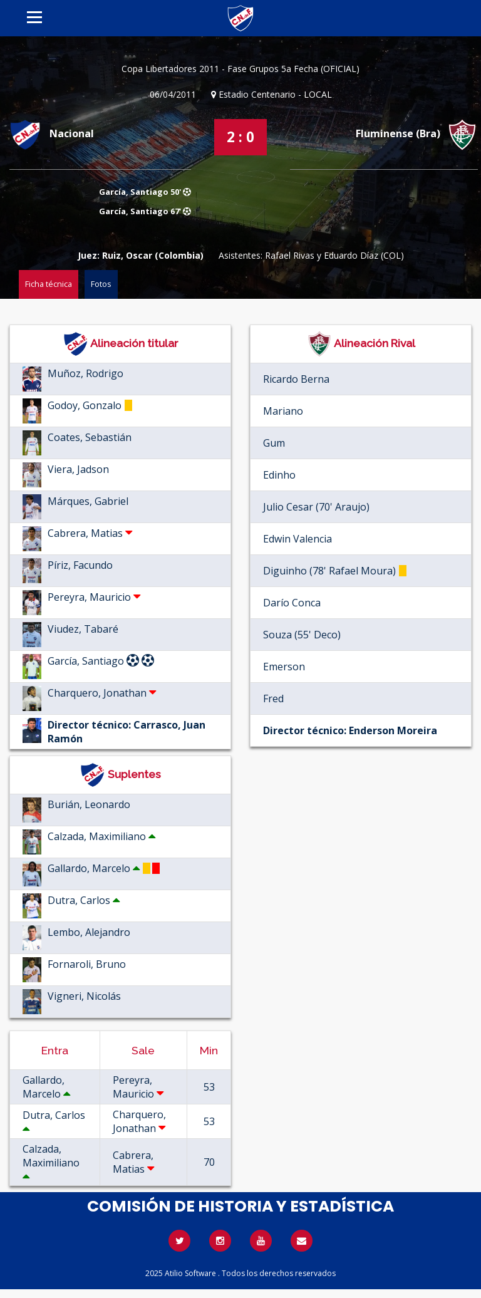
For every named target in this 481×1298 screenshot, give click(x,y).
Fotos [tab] (101, 283)
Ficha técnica (48, 283)
